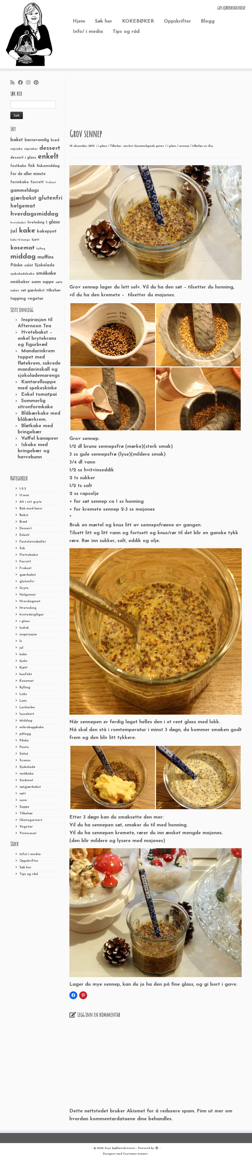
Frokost (25, 568)
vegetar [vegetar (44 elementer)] (36, 299)
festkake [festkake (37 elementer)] (18, 166)
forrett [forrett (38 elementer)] (37, 182)
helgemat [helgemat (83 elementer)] (22, 206)
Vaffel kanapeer (39, 438)
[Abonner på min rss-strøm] (14, 83)
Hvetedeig (27, 608)
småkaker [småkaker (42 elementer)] (20, 282)
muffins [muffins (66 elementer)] (45, 257)
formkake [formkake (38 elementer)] (19, 182)
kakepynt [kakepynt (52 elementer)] (47, 231)
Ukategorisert (30, 820)
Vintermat (27, 833)
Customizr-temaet (135, 1154)
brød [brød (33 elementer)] (55, 140)
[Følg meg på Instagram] (30, 83)
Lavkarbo (27, 707)
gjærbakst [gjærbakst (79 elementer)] (23, 198)
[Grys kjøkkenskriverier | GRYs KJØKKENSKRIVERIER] (29, 34)
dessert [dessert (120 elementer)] (49, 148)
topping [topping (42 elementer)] (18, 299)
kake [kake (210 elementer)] (27, 230)
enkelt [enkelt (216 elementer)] (48, 156)
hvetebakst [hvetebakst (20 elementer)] (18, 222)
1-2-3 (22, 488)
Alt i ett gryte (30, 502)
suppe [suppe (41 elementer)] (48, 282)
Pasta (24, 747)
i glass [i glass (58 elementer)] (53, 222)
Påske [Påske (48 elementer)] (16, 265)
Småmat (26, 780)
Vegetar (26, 826)
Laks (23, 694)
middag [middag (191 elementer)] (23, 256)
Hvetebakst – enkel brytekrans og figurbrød (37, 338)
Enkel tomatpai (39, 394)
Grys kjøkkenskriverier (120, 1148)
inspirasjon (28, 634)
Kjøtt (23, 667)
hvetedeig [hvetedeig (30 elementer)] (36, 222)
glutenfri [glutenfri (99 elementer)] (50, 198)
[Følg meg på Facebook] (22, 83)
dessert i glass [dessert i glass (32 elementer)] (23, 158)
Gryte (24, 588)
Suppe (24, 806)
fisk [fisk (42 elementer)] (31, 166)
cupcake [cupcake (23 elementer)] (16, 149)
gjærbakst (27, 574)
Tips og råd (126, 31)
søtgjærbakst (30, 787)
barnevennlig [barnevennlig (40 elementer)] (37, 140)
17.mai (24, 495)
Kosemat (26, 680)
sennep (184, 146)
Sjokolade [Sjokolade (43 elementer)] (45, 265)
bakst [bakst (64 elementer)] (16, 139)
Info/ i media (88, 31)
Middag (25, 720)
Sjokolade (27, 767)
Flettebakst (28, 555)
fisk (22, 548)
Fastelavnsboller (32, 541)
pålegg (25, 734)
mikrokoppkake (31, 727)
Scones (25, 760)
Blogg (208, 21)
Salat (23, 753)
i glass (24, 621)
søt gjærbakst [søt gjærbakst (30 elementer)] (33, 290)
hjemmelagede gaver (149, 146)
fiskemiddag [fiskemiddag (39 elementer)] (48, 166)
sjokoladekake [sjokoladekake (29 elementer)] (22, 273)
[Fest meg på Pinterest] (38, 83)
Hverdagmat (29, 601)
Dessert (25, 528)
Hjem (79, 21)
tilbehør (198, 146)
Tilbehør (26, 813)
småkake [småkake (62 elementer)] (46, 273)
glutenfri (26, 581)
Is (20, 641)
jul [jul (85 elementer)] (13, 231)
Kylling (24, 687)
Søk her (103, 21)
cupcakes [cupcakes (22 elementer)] (31, 149)
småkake (26, 773)
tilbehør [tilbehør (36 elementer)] (53, 290)
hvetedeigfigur (31, 614)
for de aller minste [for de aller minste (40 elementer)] (28, 174)
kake (23, 654)
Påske (24, 740)
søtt (22, 793)
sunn (23, 800)
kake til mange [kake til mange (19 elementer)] (20, 240)
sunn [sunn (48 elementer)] (36, 282)
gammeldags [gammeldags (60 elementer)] (24, 190)
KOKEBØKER (138, 21)
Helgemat (27, 594)
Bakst (23, 515)
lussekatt (26, 714)
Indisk (24, 627)
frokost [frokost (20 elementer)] (51, 182)
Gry (210, 146)
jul (21, 647)
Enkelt (24, 535)
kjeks (23, 661)
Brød (23, 521)
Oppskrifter (177, 21)
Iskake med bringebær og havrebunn (33, 451)
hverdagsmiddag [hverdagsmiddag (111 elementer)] (34, 214)
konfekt (25, 674)
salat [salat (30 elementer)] (28, 265)
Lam (23, 700)
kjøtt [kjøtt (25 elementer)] (35, 239)
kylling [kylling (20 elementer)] (40, 248)
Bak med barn (30, 508)
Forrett (25, 561)
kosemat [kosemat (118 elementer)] (22, 248)
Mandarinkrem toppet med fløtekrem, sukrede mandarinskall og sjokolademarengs (39, 363)
